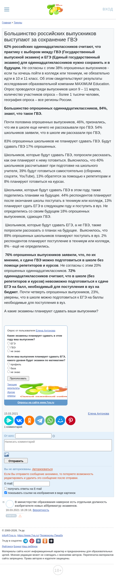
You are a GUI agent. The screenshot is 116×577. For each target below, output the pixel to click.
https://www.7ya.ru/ (28, 535)
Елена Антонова (45, 330)
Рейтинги (7, 546)
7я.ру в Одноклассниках (45, 541)
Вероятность (41, 510)
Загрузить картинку (6, 454)
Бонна (17, 546)
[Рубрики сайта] (7, 9)
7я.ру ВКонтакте (38, 541)
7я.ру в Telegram (25, 541)
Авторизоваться (42, 469)
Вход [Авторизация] (108, 9)
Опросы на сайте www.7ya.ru (35, 402)
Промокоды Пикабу (51, 535)
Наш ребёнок (30, 546)
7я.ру (51, 541)
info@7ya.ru (9, 535)
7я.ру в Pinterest (31, 541)
